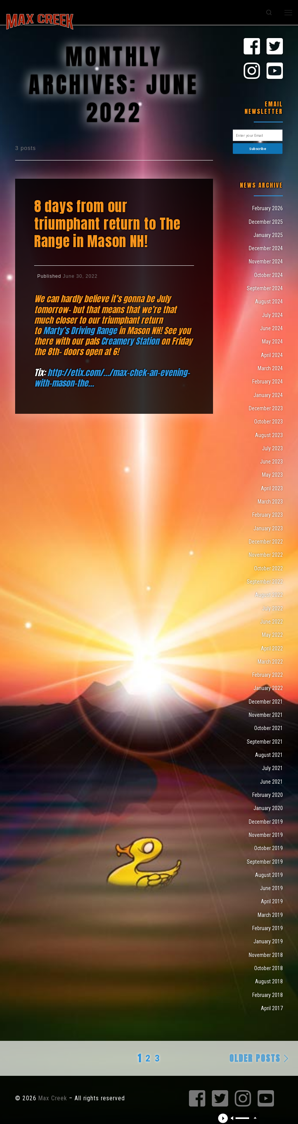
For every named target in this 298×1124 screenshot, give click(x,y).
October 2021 (268, 728)
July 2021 (272, 768)
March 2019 (270, 915)
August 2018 (269, 981)
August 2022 (269, 595)
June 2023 (271, 461)
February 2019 (267, 928)
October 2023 (268, 421)
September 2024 (265, 288)
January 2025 (268, 235)
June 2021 (271, 782)
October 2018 (268, 968)
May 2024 (272, 341)
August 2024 (269, 301)
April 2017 (272, 1008)
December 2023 (266, 408)
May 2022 (272, 635)
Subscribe (257, 148)
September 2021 (265, 742)
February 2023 (267, 515)
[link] (80, 330)
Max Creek (52, 1098)
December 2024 (266, 248)
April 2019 (272, 901)
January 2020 (268, 808)
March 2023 (270, 501)
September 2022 (265, 582)
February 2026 (267, 208)
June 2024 (271, 328)
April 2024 (272, 355)
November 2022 (266, 555)
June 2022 (271, 622)
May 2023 (272, 475)
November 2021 (266, 715)
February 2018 (267, 995)
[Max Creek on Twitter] (275, 47)
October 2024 (268, 275)
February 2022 (267, 675)
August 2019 (269, 875)
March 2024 (270, 368)
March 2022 (270, 662)
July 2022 (272, 608)
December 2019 (266, 822)
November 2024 (266, 261)
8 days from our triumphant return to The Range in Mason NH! (107, 224)
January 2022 (268, 688)
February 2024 (267, 381)
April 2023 (272, 488)
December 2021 (266, 702)
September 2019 (265, 862)
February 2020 (267, 795)
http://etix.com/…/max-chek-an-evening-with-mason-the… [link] (112, 377)
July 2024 (272, 315)
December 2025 (266, 222)
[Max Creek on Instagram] (252, 71)
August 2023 (269, 435)
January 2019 (268, 941)
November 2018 (266, 955)
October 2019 (268, 848)
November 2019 (266, 835)
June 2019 (271, 888)
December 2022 (266, 541)
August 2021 (269, 755)
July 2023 (272, 448)
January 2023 (268, 528)
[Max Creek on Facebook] (252, 47)
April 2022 (272, 648)
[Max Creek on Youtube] (275, 71)
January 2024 (268, 395)
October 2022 (268, 568)
